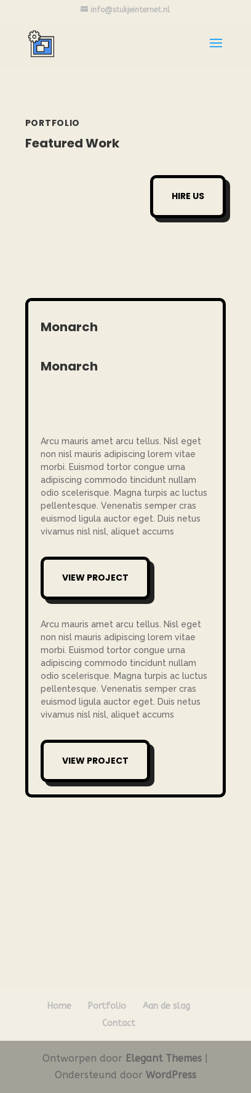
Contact (118, 1023)
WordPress (171, 1075)
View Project (95, 577)
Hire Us (188, 196)
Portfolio (107, 1006)
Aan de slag (166, 1006)
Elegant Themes (164, 1058)
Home (59, 1006)
